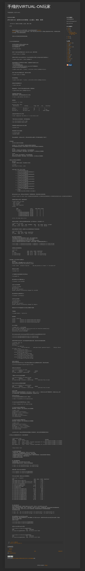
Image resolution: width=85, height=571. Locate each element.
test (68, 53)
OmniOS (39, 30)
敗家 (11, 543)
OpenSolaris (19, 543)
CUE (68, 50)
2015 (69, 29)
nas (12, 543)
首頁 (35, 551)
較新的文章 (10, 551)
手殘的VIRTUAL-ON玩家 (28, 6)
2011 (69, 36)
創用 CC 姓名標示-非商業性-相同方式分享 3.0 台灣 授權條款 (23, 558)
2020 (69, 28)
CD (68, 49)
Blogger (46, 565)
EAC (68, 48)
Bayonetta (69, 58)
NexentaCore (70, 46)
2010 (69, 38)
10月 (70, 31)
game (68, 56)
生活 (68, 57)
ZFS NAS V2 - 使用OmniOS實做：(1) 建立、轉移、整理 (72, 33)
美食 (68, 61)
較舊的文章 (60, 551)
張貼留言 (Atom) (13, 553)
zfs (21, 543)
